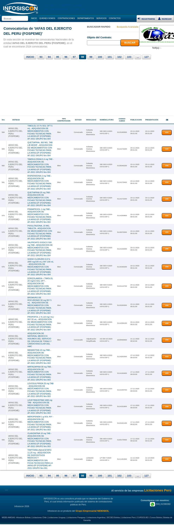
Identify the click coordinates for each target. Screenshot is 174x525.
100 (100, 57)
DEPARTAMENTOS (85, 18)
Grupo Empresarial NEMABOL (92, 511)
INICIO (30, 57)
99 (90, 57)
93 (41, 57)
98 (82, 57)
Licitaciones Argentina (96, 518)
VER (166, 132)
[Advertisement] (87, 89)
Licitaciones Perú (128, 518)
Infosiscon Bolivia (23, 518)
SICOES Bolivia (113, 518)
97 (74, 57)
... (138, 57)
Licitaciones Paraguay (76, 518)
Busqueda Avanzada (127, 26)
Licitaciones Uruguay (57, 518)
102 (119, 57)
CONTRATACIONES (66, 18)
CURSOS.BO (142, 518)
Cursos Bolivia (156, 518)
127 (146, 57)
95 (57, 57)
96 (66, 57)
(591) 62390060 (160, 505)
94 (49, 57)
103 (129, 57)
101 (110, 57)
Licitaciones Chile (39, 518)
